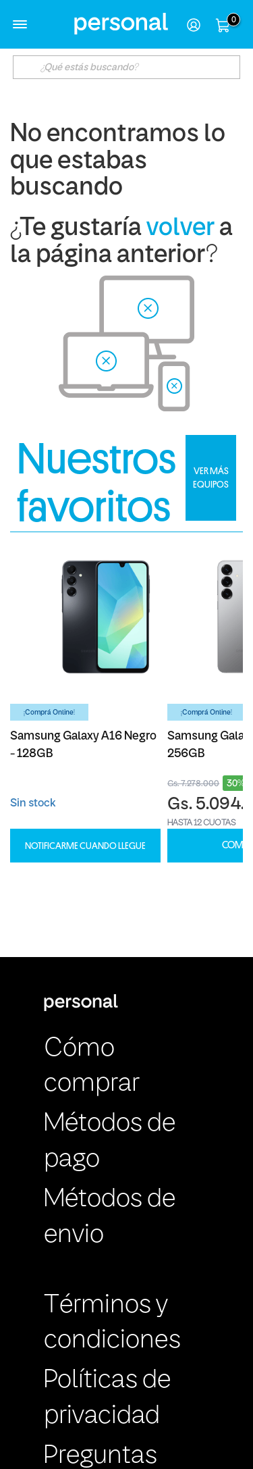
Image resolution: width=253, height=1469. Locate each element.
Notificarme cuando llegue (85, 845)
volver (180, 228)
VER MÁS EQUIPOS (211, 477)
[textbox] (127, 67)
